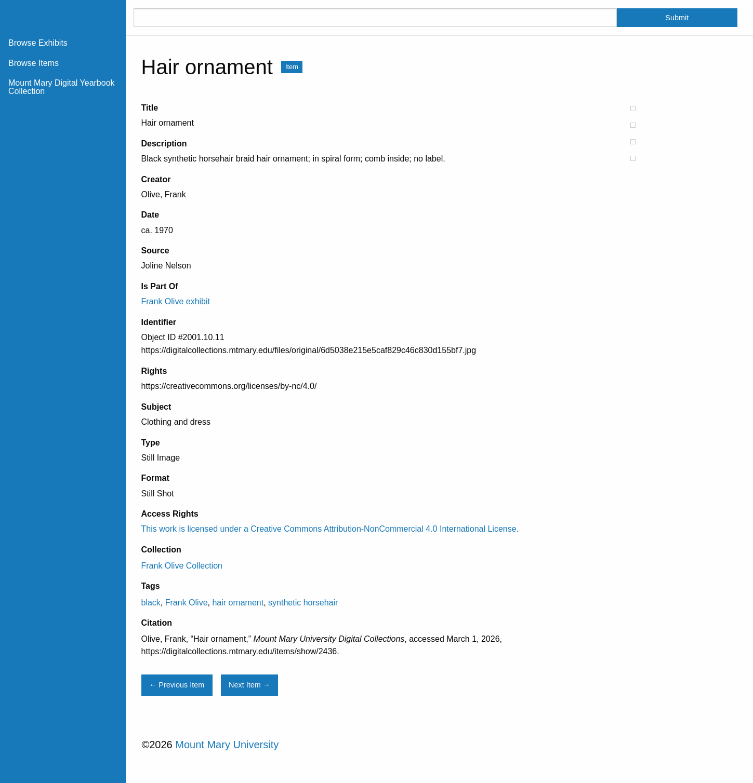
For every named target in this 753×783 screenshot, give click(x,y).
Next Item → (249, 685)
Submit (677, 18)
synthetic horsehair (303, 602)
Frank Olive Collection (182, 565)
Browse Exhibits (38, 42)
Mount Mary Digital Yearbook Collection (61, 87)
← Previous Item (176, 685)
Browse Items (33, 63)
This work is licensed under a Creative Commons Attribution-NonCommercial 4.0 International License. (330, 528)
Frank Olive (186, 602)
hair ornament (237, 602)
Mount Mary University (227, 744)
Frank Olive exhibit (175, 301)
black (151, 602)
